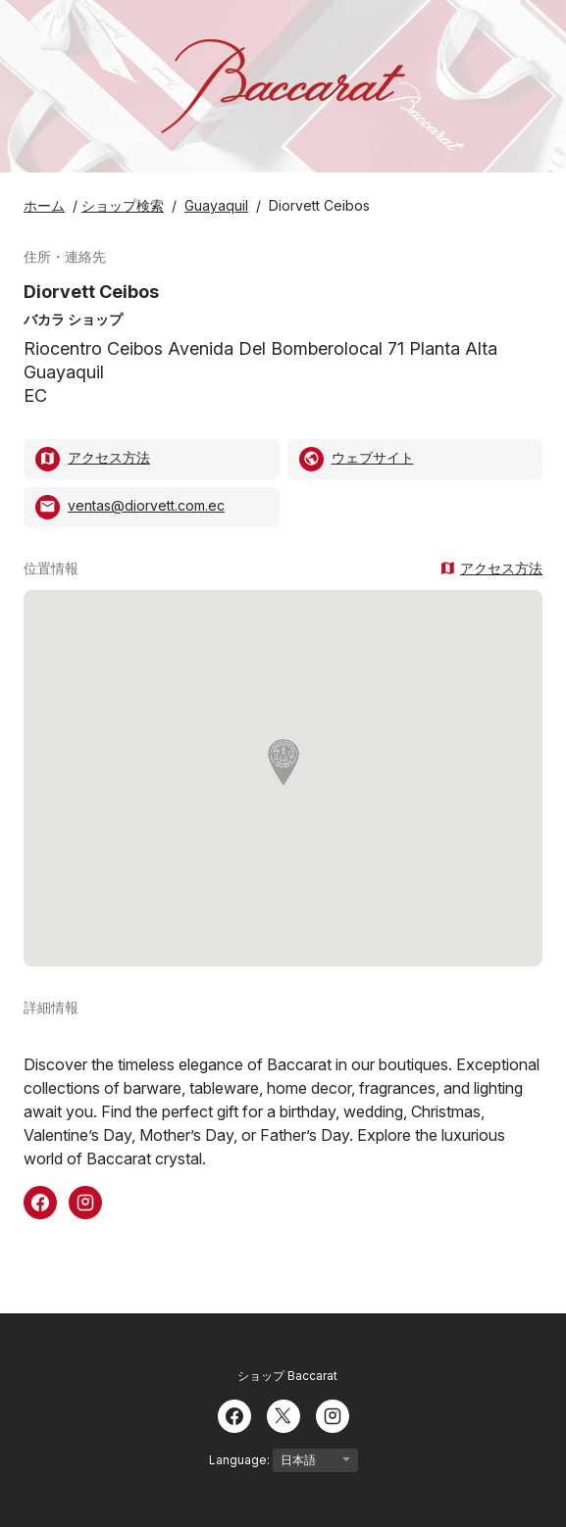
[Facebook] (234, 1414)
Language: (283, 1460)
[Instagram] (332, 1414)
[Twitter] (283, 1414)
